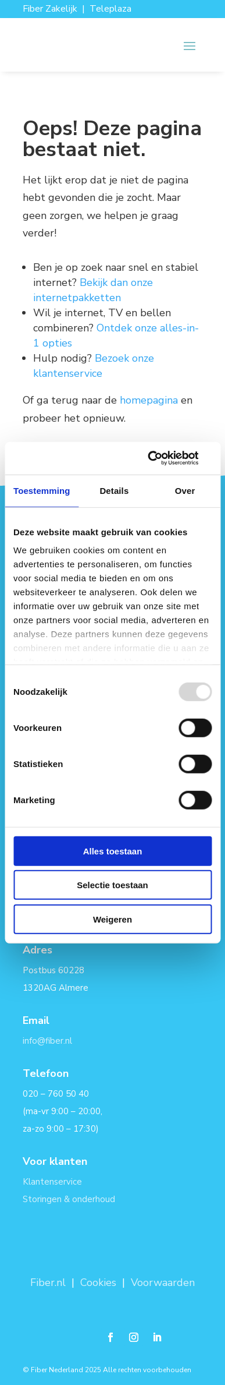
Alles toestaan (112, 851)
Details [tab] (113, 490)
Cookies (98, 1282)
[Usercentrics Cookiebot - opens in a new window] (161, 458)
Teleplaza (110, 8)
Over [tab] (185, 490)
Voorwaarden (163, 1282)
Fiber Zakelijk (50, 8)
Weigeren (112, 919)
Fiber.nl (49, 1282)
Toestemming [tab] (41, 490)
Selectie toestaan (112, 885)
